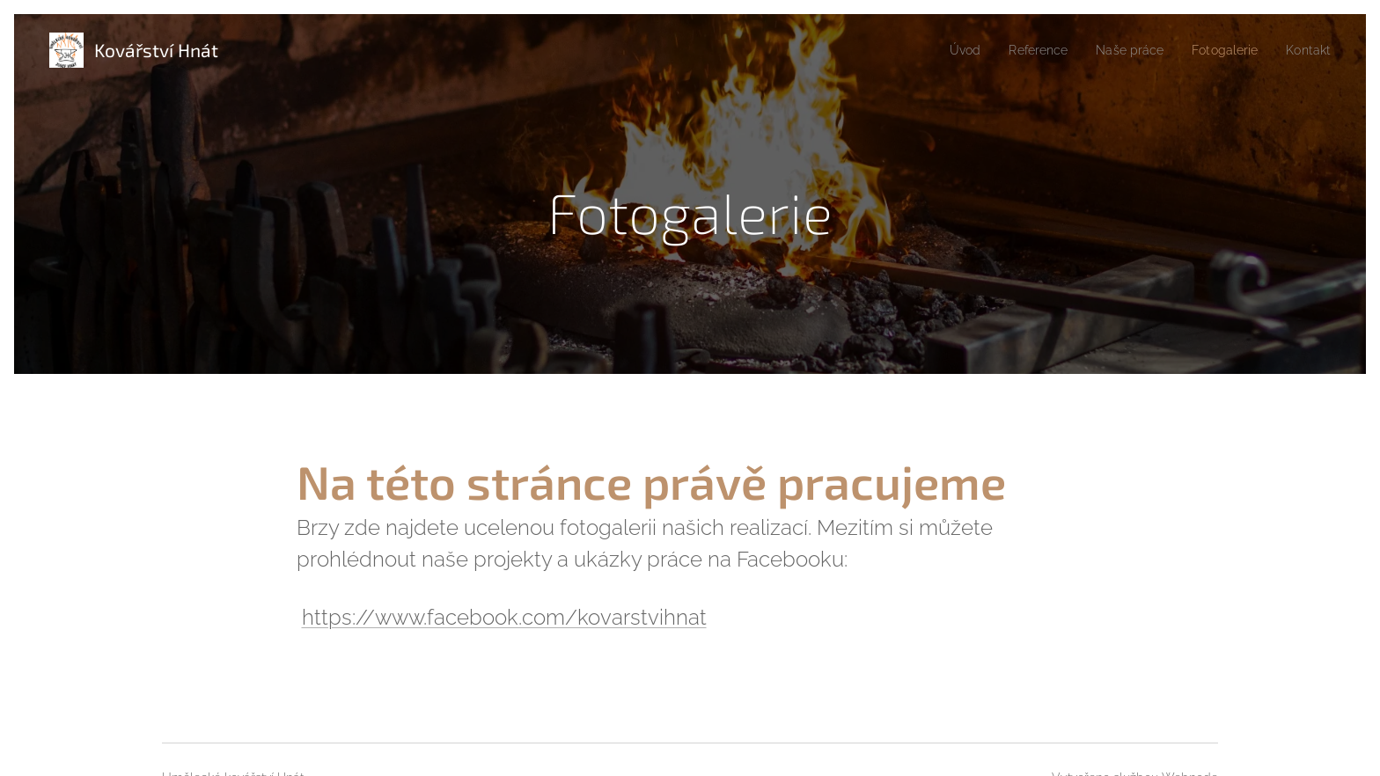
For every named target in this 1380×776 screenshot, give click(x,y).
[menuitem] (944, 50)
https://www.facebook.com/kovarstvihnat (504, 617)
